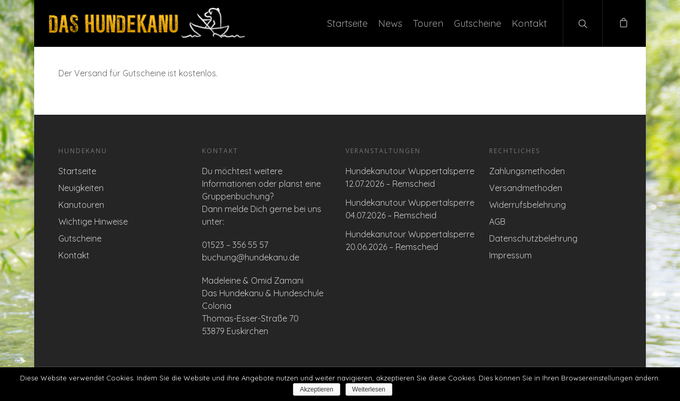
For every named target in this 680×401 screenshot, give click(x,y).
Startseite (347, 23)
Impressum (510, 255)
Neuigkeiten (81, 188)
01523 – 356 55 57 (235, 244)
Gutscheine (477, 23)
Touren (428, 23)
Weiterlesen (368, 389)
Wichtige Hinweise (93, 221)
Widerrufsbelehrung (527, 204)
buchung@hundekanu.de (250, 257)
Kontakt (529, 23)
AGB (497, 221)
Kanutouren (81, 204)
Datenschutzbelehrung (533, 238)
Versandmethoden (525, 188)
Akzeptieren (316, 389)
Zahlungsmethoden (527, 171)
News (390, 23)
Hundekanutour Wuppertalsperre (410, 171)
